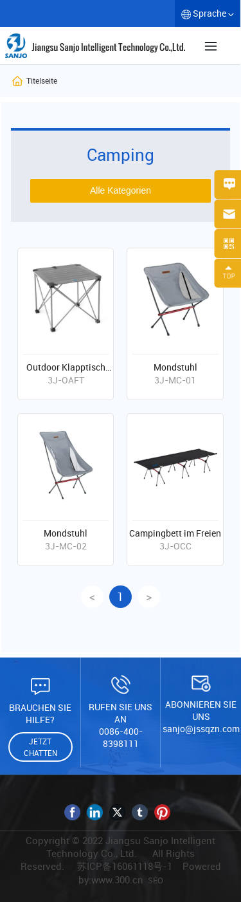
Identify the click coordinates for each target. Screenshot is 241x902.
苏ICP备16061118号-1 (125, 866)
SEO (155, 880)
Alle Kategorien (120, 190)
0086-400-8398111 (121, 737)
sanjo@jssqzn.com (201, 729)
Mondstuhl (175, 367)
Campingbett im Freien (175, 533)
